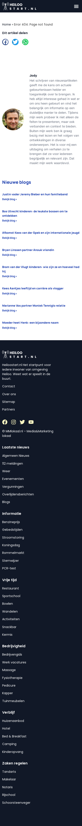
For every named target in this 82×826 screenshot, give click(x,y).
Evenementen (13, 479)
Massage (9, 670)
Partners (8, 409)
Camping (9, 744)
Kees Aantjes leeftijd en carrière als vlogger (32, 288)
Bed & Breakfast (14, 736)
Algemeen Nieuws (15, 455)
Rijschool (8, 795)
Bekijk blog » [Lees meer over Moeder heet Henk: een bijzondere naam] (9, 328)
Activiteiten (11, 619)
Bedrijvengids (12, 654)
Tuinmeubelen (13, 701)
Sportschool (11, 596)
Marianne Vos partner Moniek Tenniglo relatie (33, 305)
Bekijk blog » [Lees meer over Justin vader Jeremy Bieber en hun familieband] (9, 199)
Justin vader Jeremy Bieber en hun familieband (35, 194)
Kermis (7, 634)
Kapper (7, 693)
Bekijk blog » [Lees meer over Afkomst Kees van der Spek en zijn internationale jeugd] (9, 238)
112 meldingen (12, 463)
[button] (76, 6)
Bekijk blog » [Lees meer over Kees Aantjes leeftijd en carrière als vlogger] (9, 293)
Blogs (6, 502)
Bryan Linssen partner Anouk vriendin (28, 250)
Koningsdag (11, 545)
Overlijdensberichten (18, 494)
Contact (8, 386)
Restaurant (10, 588)
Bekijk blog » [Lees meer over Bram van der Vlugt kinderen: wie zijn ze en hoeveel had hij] (9, 276)
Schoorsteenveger (16, 802)
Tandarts (9, 771)
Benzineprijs (11, 522)
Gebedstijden (12, 529)
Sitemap (8, 402)
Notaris (7, 787)
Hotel (6, 728)
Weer (6, 471)
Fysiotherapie (12, 678)
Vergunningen (13, 486)
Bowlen (7, 603)
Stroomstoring (13, 537)
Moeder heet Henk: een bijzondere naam (30, 323)
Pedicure (9, 685)
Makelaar (9, 779)
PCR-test (9, 568)
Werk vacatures (14, 662)
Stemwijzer (10, 560)
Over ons (9, 394)
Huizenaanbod (13, 721)
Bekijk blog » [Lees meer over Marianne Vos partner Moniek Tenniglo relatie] (9, 310)
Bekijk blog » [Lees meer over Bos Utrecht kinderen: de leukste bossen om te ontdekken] (9, 220)
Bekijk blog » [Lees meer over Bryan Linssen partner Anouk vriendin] (9, 255)
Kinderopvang (12, 752)
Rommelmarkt (13, 553)
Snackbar (9, 627)
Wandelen (10, 611)
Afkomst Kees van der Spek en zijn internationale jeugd (40, 233)
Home (6, 24)
